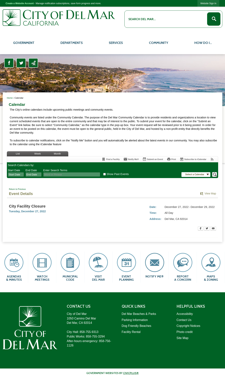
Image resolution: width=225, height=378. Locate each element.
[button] (213, 19)
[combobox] (16, 174)
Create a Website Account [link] (20, 3)
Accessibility (185, 313)
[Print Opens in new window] (171, 159)
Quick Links (133, 306)
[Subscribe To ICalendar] (193, 159)
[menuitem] (24, 42)
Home (10, 98)
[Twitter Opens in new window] (21, 63)
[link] (208, 3)
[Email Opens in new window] (213, 228)
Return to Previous (17, 189)
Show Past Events (118, 174)
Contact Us (184, 320)
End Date (31, 170)
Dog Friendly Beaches (136, 325)
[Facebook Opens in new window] (9, 63)
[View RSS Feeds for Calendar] (212, 159)
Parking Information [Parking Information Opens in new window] (135, 320)
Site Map (182, 338)
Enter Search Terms (55, 170)
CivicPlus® (131, 373)
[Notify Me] (131, 159)
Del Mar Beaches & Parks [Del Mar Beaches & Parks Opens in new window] (139, 313)
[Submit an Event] (152, 159)
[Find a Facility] (111, 159)
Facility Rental (131, 332)
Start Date (14, 170)
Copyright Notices (188, 325)
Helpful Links (191, 306)
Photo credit (184, 332)
